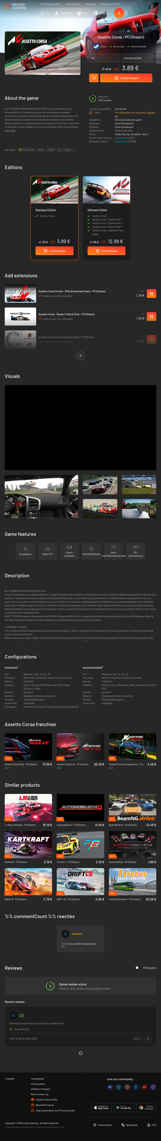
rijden (67, 150)
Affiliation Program (40, 1089)
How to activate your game (128, 119)
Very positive (121, 137)
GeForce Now (28, 150)
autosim (50, 150)
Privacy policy (38, 1083)
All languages (145, 968)
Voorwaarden (37, 1078)
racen (41, 150)
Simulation (135, 134)
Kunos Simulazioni (124, 123)
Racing (125, 134)
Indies (118, 134)
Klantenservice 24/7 (110, 4)
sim (59, 150)
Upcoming (90, 4)
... (74, 150)
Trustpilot (9, 1078)
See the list (120, 108)
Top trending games (51, 4)
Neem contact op (39, 1094)
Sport (145, 134)
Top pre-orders (72, 4)
